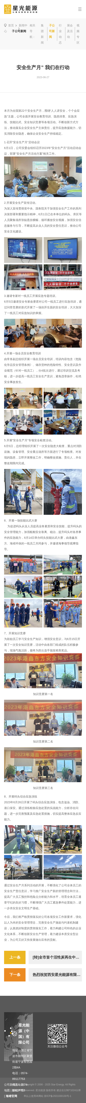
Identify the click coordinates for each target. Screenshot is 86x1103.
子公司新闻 (52, 31)
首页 (11, 25)
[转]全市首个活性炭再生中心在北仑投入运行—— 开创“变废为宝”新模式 (57, 957)
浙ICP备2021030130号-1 (57, 1096)
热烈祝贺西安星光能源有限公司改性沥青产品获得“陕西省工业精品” (57, 975)
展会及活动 (70, 31)
